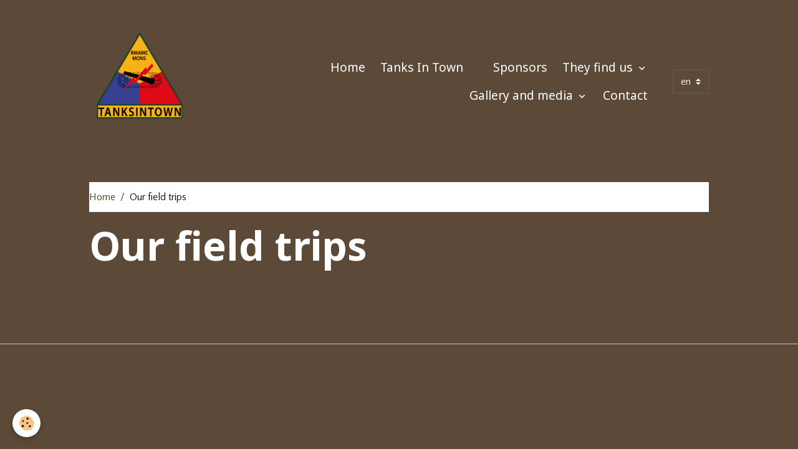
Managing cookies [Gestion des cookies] (433, 361)
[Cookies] (26, 423)
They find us (599, 67)
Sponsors (520, 67)
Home (347, 67)
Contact (625, 95)
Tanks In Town (421, 67)
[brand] (140, 81)
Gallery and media (522, 95)
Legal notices (355, 361)
